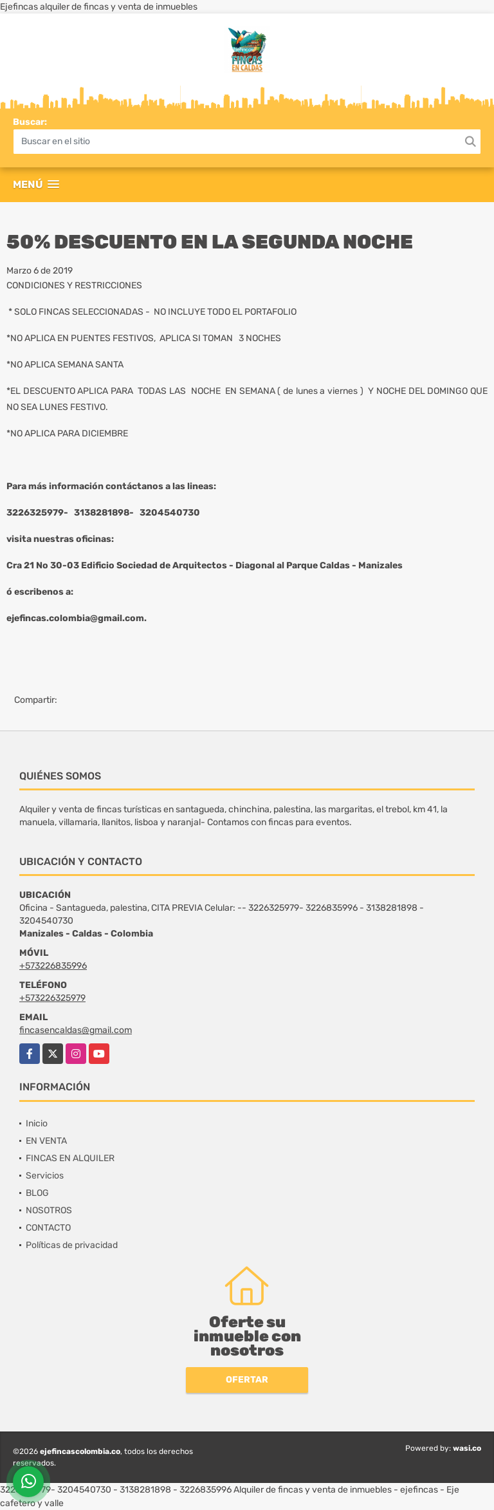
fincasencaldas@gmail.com (75, 1030)
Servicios (45, 1175)
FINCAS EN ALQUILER (70, 1158)
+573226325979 (52, 998)
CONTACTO (48, 1227)
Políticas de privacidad (72, 1245)
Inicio (37, 1123)
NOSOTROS (49, 1210)
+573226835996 (53, 965)
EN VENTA (46, 1140)
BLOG (37, 1193)
